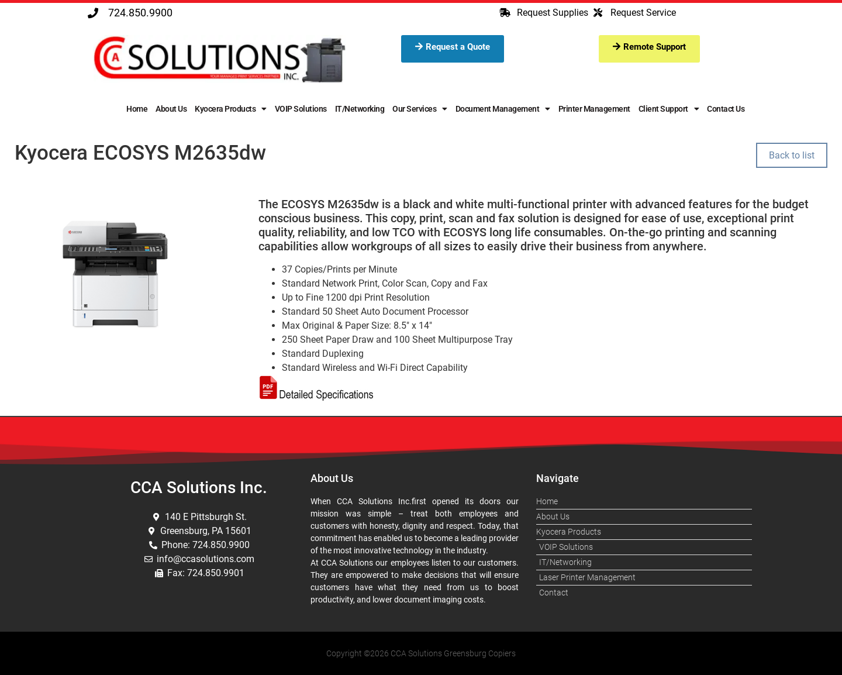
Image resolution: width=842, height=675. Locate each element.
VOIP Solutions (301, 108)
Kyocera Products (231, 109)
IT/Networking (360, 108)
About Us (171, 108)
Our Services (419, 109)
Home (136, 108)
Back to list (792, 155)
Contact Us (725, 108)
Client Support (669, 109)
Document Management (502, 109)
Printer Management (594, 108)
